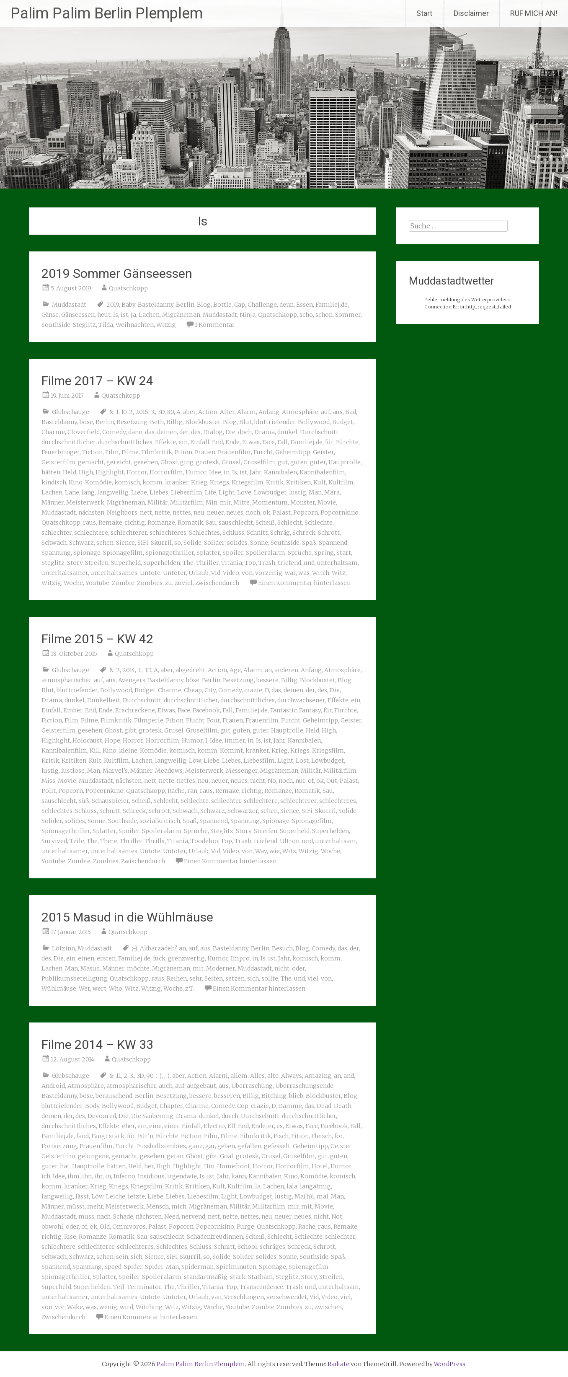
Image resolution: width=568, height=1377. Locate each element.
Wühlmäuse (58, 988)
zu (168, 583)
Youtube (97, 583)
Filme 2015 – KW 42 (97, 639)
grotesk (207, 462)
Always (291, 1075)
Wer (84, 988)
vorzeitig (268, 573)
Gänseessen (78, 314)
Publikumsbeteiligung (74, 978)
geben (226, 1146)
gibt (130, 730)
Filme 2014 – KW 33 (97, 1044)
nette (162, 512)
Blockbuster (202, 422)
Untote (150, 573)
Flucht (195, 720)
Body (92, 1106)
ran (192, 791)
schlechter (56, 532)
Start (424, 13)
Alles (257, 1075)
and (348, 1075)
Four (213, 720)
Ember (73, 710)
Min (211, 502)
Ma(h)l (304, 1196)
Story (75, 563)
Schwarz (81, 542)
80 (170, 412)
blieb (296, 1096)
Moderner (220, 968)
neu (199, 512)
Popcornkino (339, 512)
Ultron (289, 841)
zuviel (184, 583)
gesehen (146, 462)
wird (126, 1307)
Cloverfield (83, 432)
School (247, 1246)
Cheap (193, 690)
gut (283, 462)
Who (115, 988)
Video (231, 573)
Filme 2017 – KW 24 (97, 380)
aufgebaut (201, 1086)
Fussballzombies (161, 1146)
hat (65, 1166)
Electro (214, 1126)
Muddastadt (69, 304)
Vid (215, 573)
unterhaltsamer (64, 573)
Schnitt (257, 532)
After (227, 412)
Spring (324, 552)
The (188, 563)
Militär (157, 502)
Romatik (190, 522)
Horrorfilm (166, 472)
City (210, 690)
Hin (209, 1166)
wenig (108, 1307)
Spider (133, 1267)
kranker (176, 482)
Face (268, 442)
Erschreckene (135, 710)
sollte (269, 978)
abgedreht (190, 670)
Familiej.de (331, 304)
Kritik (275, 482)
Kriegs (219, 482)
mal (322, 1196)
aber (189, 412)
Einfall (199, 442)
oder (298, 968)
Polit (48, 791)
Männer (52, 502)
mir (225, 502)
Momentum (270, 502)
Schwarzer (242, 811)
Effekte (165, 442)
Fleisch (321, 1136)
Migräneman (181, 314)
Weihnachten (135, 325)
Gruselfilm (259, 462)
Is (115, 314)
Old (105, 1226)
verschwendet (286, 1297)
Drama (264, 432)
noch (253, 512)
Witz (339, 573)
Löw (195, 760)
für (329, 442)
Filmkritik (156, 452)
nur (300, 780)
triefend (289, 563)
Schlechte (319, 522)
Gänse (50, 314)
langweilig (113, 492)
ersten (106, 958)
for (338, 1136)
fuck (159, 958)
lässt (82, 1196)
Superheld (126, 563)
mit (198, 968)
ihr (98, 1176)
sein (122, 1257)
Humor (196, 472)
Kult (319, 482)
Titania (231, 563)
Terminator (144, 1287)
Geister (323, 452)
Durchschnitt (319, 432)
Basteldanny (155, 304)
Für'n (145, 1136)
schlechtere (91, 532)
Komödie (98, 482)
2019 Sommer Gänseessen (116, 273)
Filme (130, 452)
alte (273, 1075)
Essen (304, 304)
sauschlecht (236, 522)
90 (149, 1075)
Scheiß (265, 522)
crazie (253, 690)
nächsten (91, 512)
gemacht (91, 462)
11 (118, 1075)
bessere (267, 680)
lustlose (73, 770)
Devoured (102, 1116)
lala (292, 1186)
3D (161, 412)
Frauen (205, 452)
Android (53, 1086)
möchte (138, 968)
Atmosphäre (300, 412)
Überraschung (252, 1086)
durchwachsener (301, 700)
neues (234, 512)
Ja (133, 314)
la (258, 1186)
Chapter (171, 1106)
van (216, 1297)
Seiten (213, 978)
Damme (290, 1106)
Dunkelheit (103, 700)
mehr (95, 1206)
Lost (302, 760)
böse (86, 422)
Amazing (318, 1075)
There (108, 841)
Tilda (105, 325)
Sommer (348, 314)
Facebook (206, 710)
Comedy (114, 432)
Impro (240, 958)
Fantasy (310, 710)
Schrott (329, 532)
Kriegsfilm (247, 482)
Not (336, 1216)
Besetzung (131, 422)
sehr (195, 978)
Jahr (255, 472)
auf (325, 412)
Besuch (282, 948)
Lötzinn (63, 948)
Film (112, 452)
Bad (350, 412)
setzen (235, 978)
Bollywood (314, 422)
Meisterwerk (85, 502)
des (196, 432)
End (217, 442)
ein (183, 442)
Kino (76, 482)
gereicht (118, 462)
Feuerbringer (60, 452)
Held (69, 472)
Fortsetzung (59, 1146)
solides (237, 542)
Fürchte (347, 442)
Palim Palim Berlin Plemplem (106, 13)
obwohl (52, 1226)
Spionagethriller (169, 552)
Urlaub (198, 573)
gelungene (93, 1156)
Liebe (139, 492)
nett (146, 512)
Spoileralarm (265, 552)
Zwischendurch (217, 583)
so (177, 542)
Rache (176, 791)
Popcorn (305, 512)
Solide (192, 542)
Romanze (161, 522)
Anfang (268, 412)
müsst (75, 1206)
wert (99, 988)
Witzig (166, 325)
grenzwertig (186, 958)
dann (135, 432)
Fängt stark (107, 1136)
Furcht (263, 452)
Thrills (155, 841)
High (86, 472)
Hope (112, 740)
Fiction (92, 452)
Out (331, 780)
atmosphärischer (66, 680)
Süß (83, 801)
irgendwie (182, 1176)
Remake (110, 522)
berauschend (114, 1096)
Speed (112, 1267)
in (227, 472)
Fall (282, 442)
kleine (128, 750)
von (247, 573)
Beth (157, 422)
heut (104, 314)
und (309, 563)
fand (82, 1136)
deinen (167, 432)
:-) (159, 1075)
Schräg (280, 532)
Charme (53, 432)
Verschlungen (244, 1297)
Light (227, 492)
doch (245, 432)
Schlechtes (204, 532)
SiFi (142, 542)
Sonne (259, 542)
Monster (302, 502)
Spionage (87, 552)
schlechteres (168, 532)
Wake (75, 1307)
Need (171, 1216)
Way (261, 851)
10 (124, 412)
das (150, 432)
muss (86, 1216)
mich (178, 1206)
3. (153, 412)
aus (338, 412)
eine (155, 1126)
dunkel (287, 432)
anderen (286, 670)
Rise (70, 1236)
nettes (182, 512)
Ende (232, 442)
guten (298, 462)
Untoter (174, 573)
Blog (204, 304)
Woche (73, 583)
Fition (183, 452)
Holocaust (87, 740)
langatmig (315, 1186)
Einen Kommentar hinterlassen (304, 583)
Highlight (110, 472)
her (149, 1166)
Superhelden (161, 563)
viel (312, 978)
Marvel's (115, 770)
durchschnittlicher (68, 442)
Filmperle (148, 720)
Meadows (169, 770)
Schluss (233, 532)
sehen (105, 542)
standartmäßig (205, 1277)
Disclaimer (471, 13)
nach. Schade (115, 1216)
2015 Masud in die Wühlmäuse (127, 917)
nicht (257, 780)
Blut (245, 422)
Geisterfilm (58, 462)
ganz (195, 1146)
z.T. (189, 988)
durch (230, 1116)
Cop (242, 1106)
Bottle (222, 304)
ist (124, 314)
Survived (54, 841)
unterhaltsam (337, 563)
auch (166, 1086)
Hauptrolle (344, 462)
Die (230, 432)
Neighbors (122, 512)
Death (342, 1106)
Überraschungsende (304, 1086)
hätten (50, 472)
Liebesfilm (186, 492)
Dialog (213, 432)
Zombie (123, 583)
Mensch (157, 1206)
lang (88, 492)
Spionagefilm (123, 552)
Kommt (231, 750)
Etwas (251, 442)
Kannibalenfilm (322, 472)
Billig (174, 422)
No (272, 780)
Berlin (185, 304)
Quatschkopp (128, 288)
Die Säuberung (152, 1116)
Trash (266, 563)
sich (253, 978)
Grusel (231, 462)
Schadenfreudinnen (215, 1236)
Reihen (177, 978)
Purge (245, 1226)
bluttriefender (274, 422)
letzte (136, 1196)
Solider (214, 542)
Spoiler (232, 552)
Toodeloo (204, 841)
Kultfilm (341, 482)
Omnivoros (129, 1226)
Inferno (124, 1176)
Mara (332, 492)
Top (250, 563)
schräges (272, 1246)
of (311, 780)
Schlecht (289, 522)
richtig (135, 522)
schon (324, 314)
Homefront (233, 1166)
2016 (141, 412)
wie (274, 851)
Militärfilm (186, 502)
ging (187, 462)
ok (266, 512)
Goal (226, 1156)
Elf (231, 1126)
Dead (324, 1106)
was (304, 573)
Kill (95, 750)
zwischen (328, 1307)
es (279, 1126)
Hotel (320, 1166)
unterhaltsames (113, 573)
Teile (77, 841)
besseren (227, 1096)
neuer (215, 512)
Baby (128, 304)
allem (239, 1075)
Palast (282, 512)
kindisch (53, 482)
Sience (125, 542)
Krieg (199, 482)
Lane (72, 492)
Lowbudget (270, 492)
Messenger (242, 770)
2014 (128, 670)
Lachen (149, 314)
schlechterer (129, 532)
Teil (118, 1287)
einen (86, 958)
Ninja (248, 314)
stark (237, 1277)
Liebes (159, 492)
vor (60, 1307)
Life (210, 492)
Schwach (54, 542)
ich (45, 1176)
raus (89, 522)
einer (171, 1126)
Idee (215, 472)
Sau (211, 522)
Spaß (309, 542)
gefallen (249, 1146)
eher (128, 1126)
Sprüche (300, 552)
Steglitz (84, 325)
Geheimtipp (292, 452)
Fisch (281, 1136)
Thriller (207, 563)
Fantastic (283, 710)
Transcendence (261, 1287)
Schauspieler (110, 801)
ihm (73, 1176)
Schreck (303, 532)
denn (286, 304)
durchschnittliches (125, 442)
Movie (327, 502)
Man (315, 492)
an (268, 670)
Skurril (161, 542)
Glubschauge (70, 412)
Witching (149, 1307)
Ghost (169, 462)
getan (175, 1156)
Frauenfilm (234, 452)
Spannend (333, 542)
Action (207, 412)
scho (306, 314)
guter (318, 462)
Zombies (150, 583)
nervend (193, 1216)
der (183, 432)
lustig (297, 492)
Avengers (131, 680)
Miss (48, 780)
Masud (90, 968)
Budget (342, 422)
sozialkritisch (159, 821)
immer (235, 740)
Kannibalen (280, 472)
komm (152, 482)
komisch (127, 482)
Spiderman (197, 1267)
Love (244, 492)
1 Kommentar (215, 325)
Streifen (96, 563)
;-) (134, 948)
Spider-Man (162, 1267)
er (271, 1126)
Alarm (246, 412)
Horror (137, 472)
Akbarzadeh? (158, 948)
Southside (55, 325)
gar (210, 1146)
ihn (87, 1176)
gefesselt (277, 1146)
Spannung (56, 552)
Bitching (274, 1096)
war (290, 573)
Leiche (115, 1196)
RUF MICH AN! (534, 13)
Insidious (151, 1176)
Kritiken (298, 482)
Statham (260, 1277)
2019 (112, 304)
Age (235, 670)
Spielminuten (236, 1267)
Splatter (208, 552)
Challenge (262, 304)
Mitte (241, 502)
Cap (239, 304)
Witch (320, 573)
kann (238, 1176)
